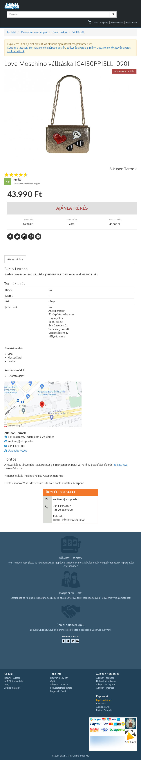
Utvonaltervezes (17, 450)
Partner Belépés (104, 710)
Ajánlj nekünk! (103, 707)
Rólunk (7, 678)
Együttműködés (103, 700)
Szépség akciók (56, 47)
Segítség (104, 22)
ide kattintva (120, 464)
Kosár (93, 22)
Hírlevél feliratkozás (106, 681)
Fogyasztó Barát (58, 691)
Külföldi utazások (17, 47)
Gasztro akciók (105, 47)
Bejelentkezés (117, 22)
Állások (16, 678)
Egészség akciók (76, 47)
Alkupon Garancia (59, 684)
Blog (6, 684)
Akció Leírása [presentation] (15, 259)
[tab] (15, 259)
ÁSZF (7, 681)
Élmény (91, 47)
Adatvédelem (18, 681)
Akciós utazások (12, 687)
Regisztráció (131, 22)
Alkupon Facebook (105, 678)
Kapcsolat (101, 703)
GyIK (52, 681)
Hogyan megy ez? (59, 678)
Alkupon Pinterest (105, 687)
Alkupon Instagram (105, 684)
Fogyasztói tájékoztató (61, 687)
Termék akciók (37, 47)
